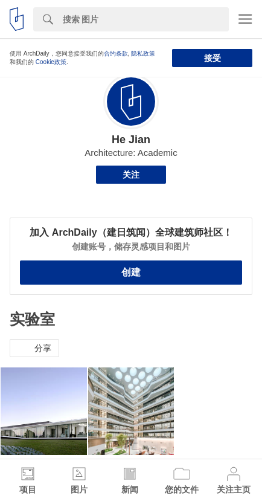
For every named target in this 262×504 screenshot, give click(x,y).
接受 (212, 58)
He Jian (131, 140)
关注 (131, 174)
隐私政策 (143, 53)
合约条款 (116, 53)
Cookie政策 (51, 62)
